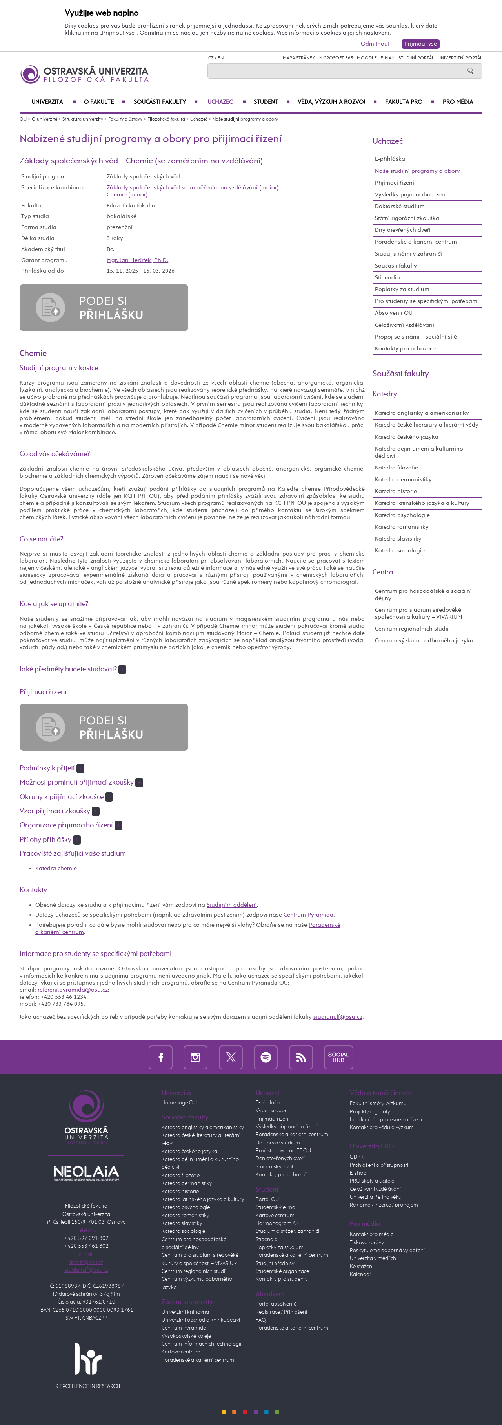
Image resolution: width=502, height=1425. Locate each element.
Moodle (367, 58)
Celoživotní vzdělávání (404, 325)
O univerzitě (44, 119)
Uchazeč (226, 102)
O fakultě (104, 102)
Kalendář (360, 1274)
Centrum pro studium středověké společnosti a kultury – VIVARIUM (418, 613)
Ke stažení (361, 1266)
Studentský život (274, 1167)
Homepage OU (179, 1103)
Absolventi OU (394, 313)
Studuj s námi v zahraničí (408, 254)
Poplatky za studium (402, 289)
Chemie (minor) (127, 195)
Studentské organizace (282, 1271)
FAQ (261, 1320)
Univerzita (53, 102)
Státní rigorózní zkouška (407, 218)
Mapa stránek (299, 58)
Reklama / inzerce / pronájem (384, 1205)
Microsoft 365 (335, 58)
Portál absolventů (276, 1304)
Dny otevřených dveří (403, 230)
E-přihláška (390, 159)
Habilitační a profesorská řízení (386, 1119)
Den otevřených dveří (280, 1158)
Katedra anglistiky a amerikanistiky (422, 413)
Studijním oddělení (232, 905)
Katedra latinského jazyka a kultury (422, 503)
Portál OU (267, 1199)
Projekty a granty (370, 1112)
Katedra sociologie (400, 551)
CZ (211, 58)
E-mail (387, 58)
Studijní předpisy (275, 1263)
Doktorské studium (400, 206)
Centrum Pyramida (308, 915)
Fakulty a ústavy (125, 119)
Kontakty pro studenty (282, 1279)
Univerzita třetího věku (376, 1197)
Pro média (458, 102)
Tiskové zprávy (367, 1242)
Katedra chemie (56, 868)
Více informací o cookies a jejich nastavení (332, 33)
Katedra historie (396, 491)
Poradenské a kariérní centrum (416, 242)
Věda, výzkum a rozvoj (337, 102)
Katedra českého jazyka (406, 437)
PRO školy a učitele (372, 1181)
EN (221, 58)
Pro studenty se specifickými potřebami (427, 301)
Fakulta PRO (409, 102)
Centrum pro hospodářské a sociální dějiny (423, 594)
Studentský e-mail (277, 1207)
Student (272, 102)
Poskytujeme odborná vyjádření (387, 1250)
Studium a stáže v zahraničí (287, 1231)
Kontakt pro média (372, 1234)
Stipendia (387, 278)
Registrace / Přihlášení (281, 1312)
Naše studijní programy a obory (245, 119)
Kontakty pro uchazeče (405, 349)
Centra (383, 572)
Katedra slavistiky (398, 539)
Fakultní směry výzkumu (378, 1103)
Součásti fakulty (166, 102)
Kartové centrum (181, 1352)
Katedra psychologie (402, 515)
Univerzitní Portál (460, 58)
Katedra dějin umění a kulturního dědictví (419, 452)
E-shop (358, 1173)
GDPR (357, 1157)
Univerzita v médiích (373, 1258)
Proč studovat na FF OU (283, 1151)
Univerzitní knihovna (185, 1312)
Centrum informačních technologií (201, 1344)
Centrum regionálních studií (412, 629)
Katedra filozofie (396, 468)
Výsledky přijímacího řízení (411, 195)
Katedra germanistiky (403, 479)
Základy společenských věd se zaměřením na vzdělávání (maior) (193, 188)
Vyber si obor (271, 1110)
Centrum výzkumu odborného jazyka (424, 641)
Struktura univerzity (82, 119)
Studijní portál (416, 58)
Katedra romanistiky (402, 527)
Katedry (385, 394)
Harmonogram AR (277, 1223)
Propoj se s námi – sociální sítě (416, 337)
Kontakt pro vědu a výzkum (382, 1127)
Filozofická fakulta (166, 119)
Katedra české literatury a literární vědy (426, 425)
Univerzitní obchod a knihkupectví (201, 1320)
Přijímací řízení (394, 183)
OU (23, 119)
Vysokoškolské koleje (186, 1336)
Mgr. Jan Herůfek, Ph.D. (137, 260)
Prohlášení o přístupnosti (379, 1165)
